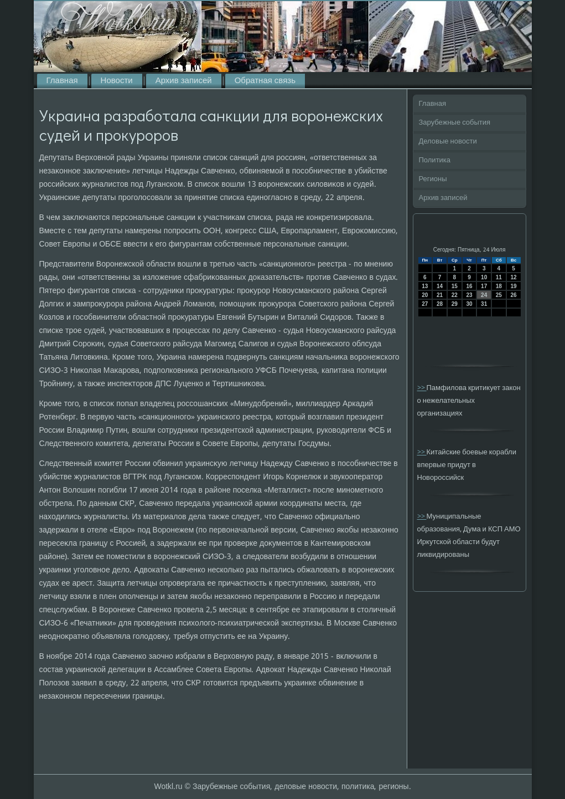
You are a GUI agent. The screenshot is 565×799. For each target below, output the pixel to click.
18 (499, 286)
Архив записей (183, 81)
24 (484, 295)
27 (425, 304)
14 (440, 286)
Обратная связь (265, 81)
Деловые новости (448, 141)
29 (455, 304)
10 (484, 277)
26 (514, 295)
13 (425, 286)
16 (469, 286)
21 (440, 295)
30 (469, 304)
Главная (62, 81)
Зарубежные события (455, 122)
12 (514, 277)
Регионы (433, 179)
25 (499, 295)
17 (484, 286)
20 (425, 295)
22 (455, 295)
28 (440, 304)
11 (499, 277)
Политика (435, 160)
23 (469, 295)
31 (484, 304)
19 (514, 286)
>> (422, 388)
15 (455, 286)
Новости (117, 81)
